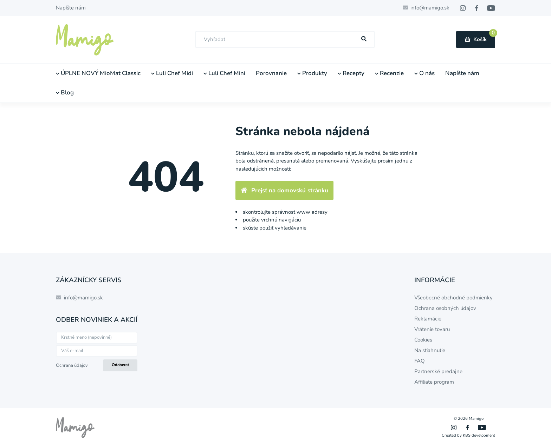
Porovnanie (271, 73)
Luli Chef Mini (224, 73)
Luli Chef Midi (172, 73)
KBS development (479, 435)
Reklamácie (427, 318)
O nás (424, 73)
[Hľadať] (364, 39)
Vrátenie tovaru (432, 329)
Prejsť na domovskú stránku (284, 190)
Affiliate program (434, 381)
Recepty (351, 73)
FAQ (419, 360)
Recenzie (389, 73)
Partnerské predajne (438, 371)
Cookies (423, 339)
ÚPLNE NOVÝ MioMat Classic (98, 73)
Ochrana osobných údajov (445, 308)
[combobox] (285, 39)
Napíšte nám (71, 7)
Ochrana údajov (72, 365)
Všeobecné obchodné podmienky (453, 297)
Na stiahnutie (429, 350)
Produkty (312, 73)
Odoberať (120, 364)
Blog (65, 92)
